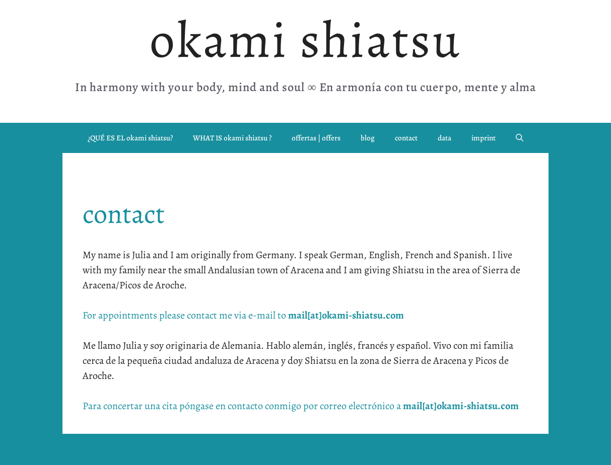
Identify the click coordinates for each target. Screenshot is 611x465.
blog (368, 138)
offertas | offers (316, 138)
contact (406, 138)
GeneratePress (356, 449)
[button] (519, 138)
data (444, 138)
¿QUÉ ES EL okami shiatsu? (130, 138)
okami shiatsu (305, 40)
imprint (483, 138)
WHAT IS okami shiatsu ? (232, 138)
